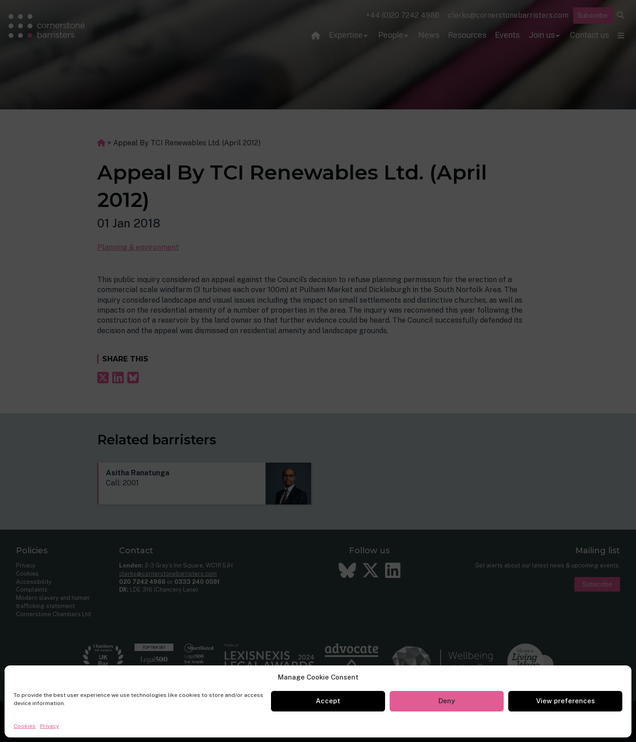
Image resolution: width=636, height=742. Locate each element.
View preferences (565, 701)
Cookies (25, 726)
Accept (328, 701)
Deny (446, 701)
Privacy (49, 726)
